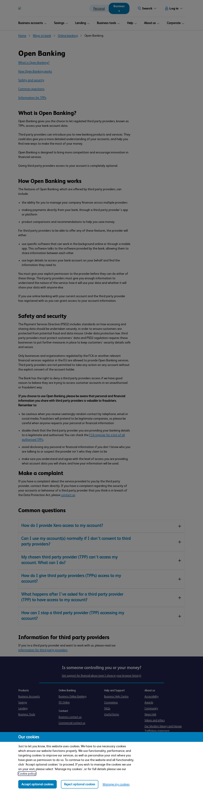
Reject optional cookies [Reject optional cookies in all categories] (79, 784)
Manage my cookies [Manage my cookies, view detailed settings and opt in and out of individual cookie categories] (116, 784)
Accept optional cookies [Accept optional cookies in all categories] (37, 784)
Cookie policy (27, 773)
